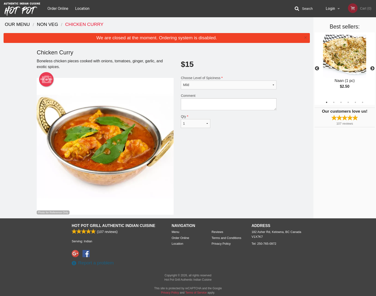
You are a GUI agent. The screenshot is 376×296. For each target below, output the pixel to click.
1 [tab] (326, 102)
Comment (228, 102)
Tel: (264, 243)
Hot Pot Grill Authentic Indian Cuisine (113, 226)
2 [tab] (333, 102)
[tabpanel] (345, 66)
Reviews (217, 232)
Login (330, 8)
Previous (317, 68)
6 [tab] (362, 102)
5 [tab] (355, 102)
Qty (195, 121)
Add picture (46, 79)
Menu (175, 232)
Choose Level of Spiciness (228, 82)
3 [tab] (341, 102)
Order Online (57, 8)
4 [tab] (348, 102)
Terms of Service (196, 292)
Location (82, 8)
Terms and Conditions (226, 238)
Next (372, 68)
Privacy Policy (221, 243)
